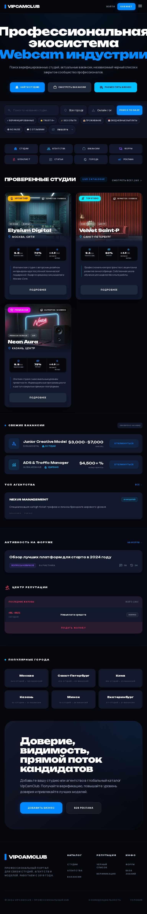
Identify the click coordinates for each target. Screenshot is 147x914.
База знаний (131, 872)
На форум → (134, 542)
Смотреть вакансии (69, 87)
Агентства (74, 870)
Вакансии (74, 876)
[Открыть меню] (140, 6)
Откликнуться (124, 443)
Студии (72, 864)
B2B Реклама (83, 807)
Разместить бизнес (115, 87)
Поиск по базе (129, 110)
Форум (130, 864)
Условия (136, 899)
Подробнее (38, 289)
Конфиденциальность (105, 899)
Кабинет (126, 6)
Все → (138, 484)
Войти (110, 6)
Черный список (102, 866)
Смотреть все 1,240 (127, 180)
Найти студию (27, 87)
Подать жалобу (73, 627)
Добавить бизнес (41, 807)
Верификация (106, 873)
